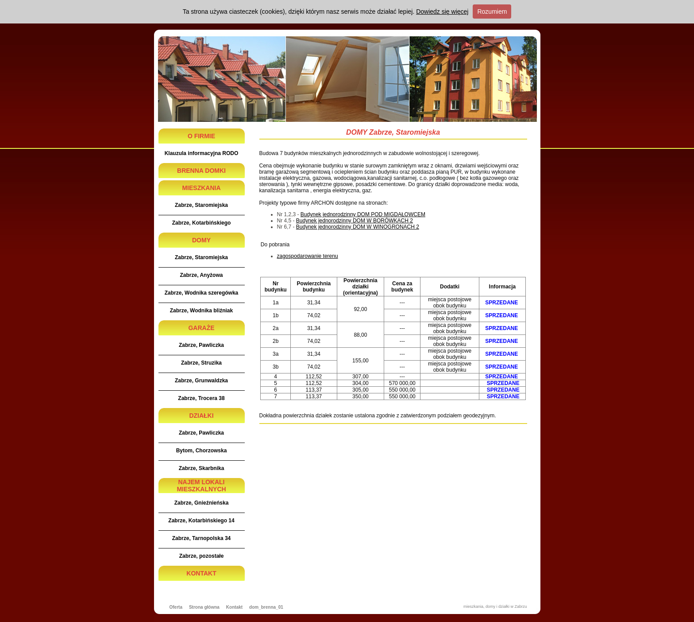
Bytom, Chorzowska (201, 450)
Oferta (176, 607)
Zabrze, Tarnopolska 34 (201, 538)
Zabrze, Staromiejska (201, 205)
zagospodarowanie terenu (307, 256)
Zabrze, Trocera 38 (201, 398)
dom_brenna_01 (266, 607)
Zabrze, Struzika (201, 363)
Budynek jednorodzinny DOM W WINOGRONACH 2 (357, 227)
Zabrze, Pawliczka (201, 345)
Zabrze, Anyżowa (201, 275)
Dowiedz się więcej (442, 11)
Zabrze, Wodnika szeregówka (202, 293)
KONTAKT (201, 573)
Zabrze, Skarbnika (201, 468)
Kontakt (234, 607)
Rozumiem (492, 11)
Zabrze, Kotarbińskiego (201, 223)
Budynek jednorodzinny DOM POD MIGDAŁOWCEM (363, 214)
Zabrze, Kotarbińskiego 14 (201, 520)
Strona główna (204, 607)
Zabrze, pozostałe (201, 556)
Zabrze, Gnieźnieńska (201, 503)
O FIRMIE (201, 136)
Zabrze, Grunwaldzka (201, 380)
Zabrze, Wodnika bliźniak (201, 310)
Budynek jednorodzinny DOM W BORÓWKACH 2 (354, 221)
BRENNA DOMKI (201, 170)
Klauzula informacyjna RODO (202, 153)
